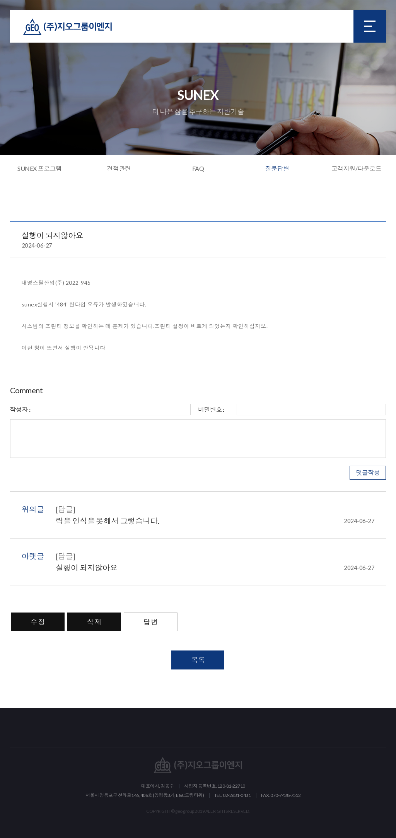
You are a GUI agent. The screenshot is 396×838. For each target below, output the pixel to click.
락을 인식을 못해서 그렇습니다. (215, 521)
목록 (198, 660)
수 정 (38, 622)
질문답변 (277, 168)
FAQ (198, 168)
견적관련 (119, 168)
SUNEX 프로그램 (39, 168)
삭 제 (94, 622)
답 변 (150, 622)
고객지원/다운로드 (356, 168)
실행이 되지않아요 (215, 567)
